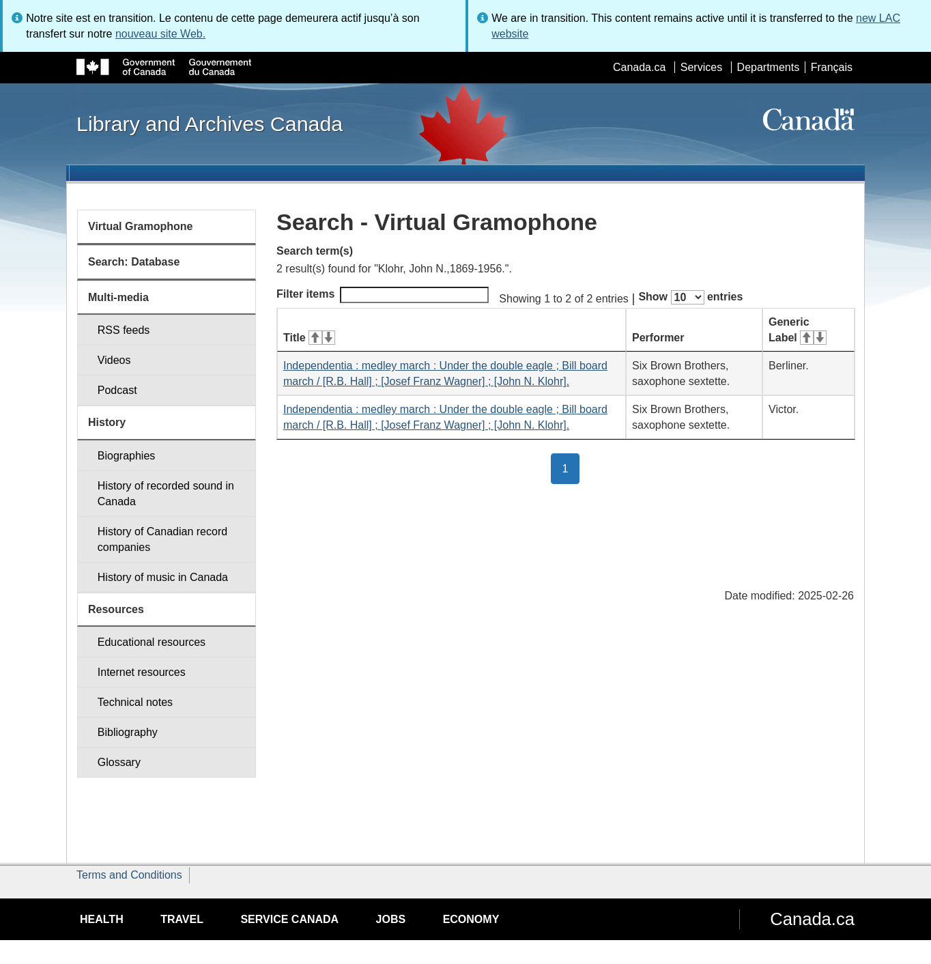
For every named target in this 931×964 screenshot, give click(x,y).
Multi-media (118, 297)
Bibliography (128, 732)
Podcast (117, 390)
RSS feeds (123, 330)
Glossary (119, 762)
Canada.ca (639, 67)
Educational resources (151, 642)
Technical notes (135, 702)
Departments (768, 67)
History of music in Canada (163, 577)
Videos (114, 360)
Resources (116, 609)
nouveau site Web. (160, 34)
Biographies (127, 456)
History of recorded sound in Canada (166, 493)
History (107, 422)
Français (832, 67)
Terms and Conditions (129, 875)
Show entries (690, 297)
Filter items (382, 295)
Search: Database (134, 262)
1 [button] (571, 467)
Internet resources (142, 672)
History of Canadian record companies (162, 539)
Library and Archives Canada (209, 123)
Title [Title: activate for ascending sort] (309, 337)
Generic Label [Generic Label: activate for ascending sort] (798, 329)
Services (701, 67)
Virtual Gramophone (140, 226)
